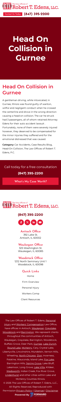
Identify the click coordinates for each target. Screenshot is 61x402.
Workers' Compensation (30, 324)
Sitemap (39, 390)
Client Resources (30, 299)
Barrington (27, 332)
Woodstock (9, 332)
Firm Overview (30, 281)
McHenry (27, 347)
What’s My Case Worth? (30, 181)
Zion (39, 355)
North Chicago (27, 355)
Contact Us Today (13, 14)
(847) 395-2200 (36, 14)
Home (30, 276)
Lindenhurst (12, 375)
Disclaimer (52, 390)
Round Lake (14, 347)
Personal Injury (30, 287)
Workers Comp (30, 293)
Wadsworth (13, 371)
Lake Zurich (49, 343)
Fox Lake (49, 359)
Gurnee (38, 343)
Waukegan (38, 328)
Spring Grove (33, 363)
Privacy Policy (24, 390)
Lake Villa (39, 367)
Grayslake (50, 328)
